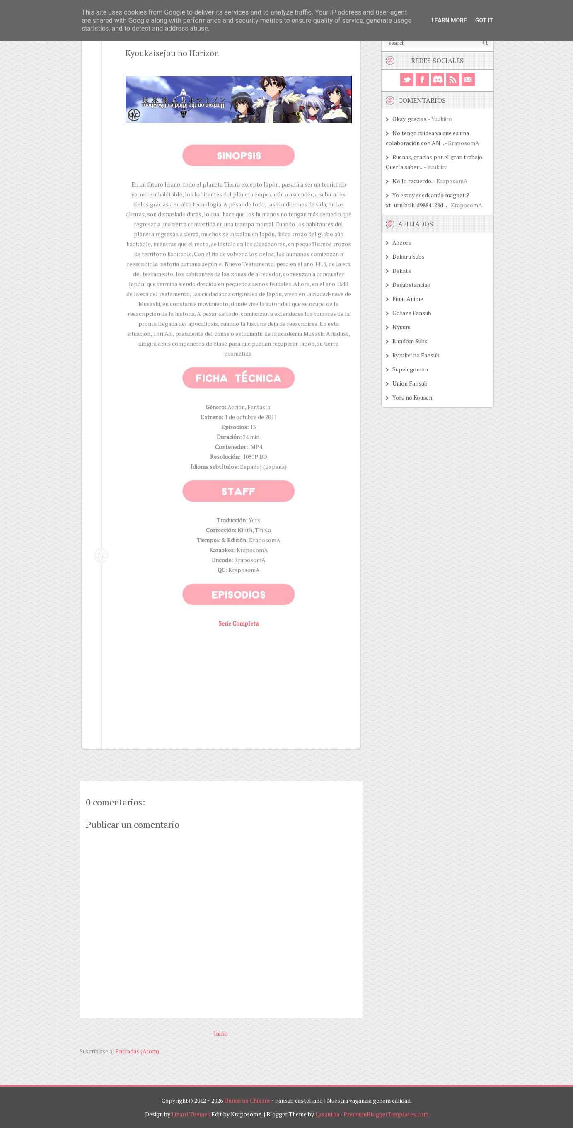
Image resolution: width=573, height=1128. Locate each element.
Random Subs (410, 341)
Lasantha (327, 1114)
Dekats (401, 270)
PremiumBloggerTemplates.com (385, 1114)
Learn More (449, 20)
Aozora (401, 242)
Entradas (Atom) (137, 1051)
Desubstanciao (411, 285)
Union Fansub (410, 383)
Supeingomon (410, 369)
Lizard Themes (191, 1114)
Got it (484, 20)
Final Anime (407, 299)
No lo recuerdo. (412, 181)
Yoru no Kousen (412, 397)
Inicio (221, 1033)
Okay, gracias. (409, 119)
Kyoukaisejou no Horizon (172, 52)
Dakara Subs (408, 256)
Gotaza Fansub (411, 313)
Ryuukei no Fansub (416, 355)
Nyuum (401, 327)
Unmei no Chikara (247, 1100)
